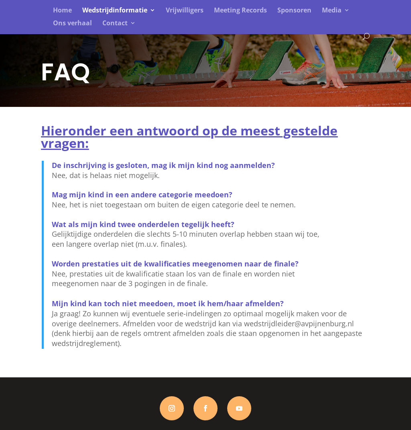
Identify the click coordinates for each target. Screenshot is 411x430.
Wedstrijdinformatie (114, 10)
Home (62, 10)
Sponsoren (294, 10)
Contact (115, 23)
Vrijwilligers (184, 10)
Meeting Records (240, 10)
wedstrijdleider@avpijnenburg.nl (299, 323)
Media (332, 10)
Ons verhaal (72, 23)
